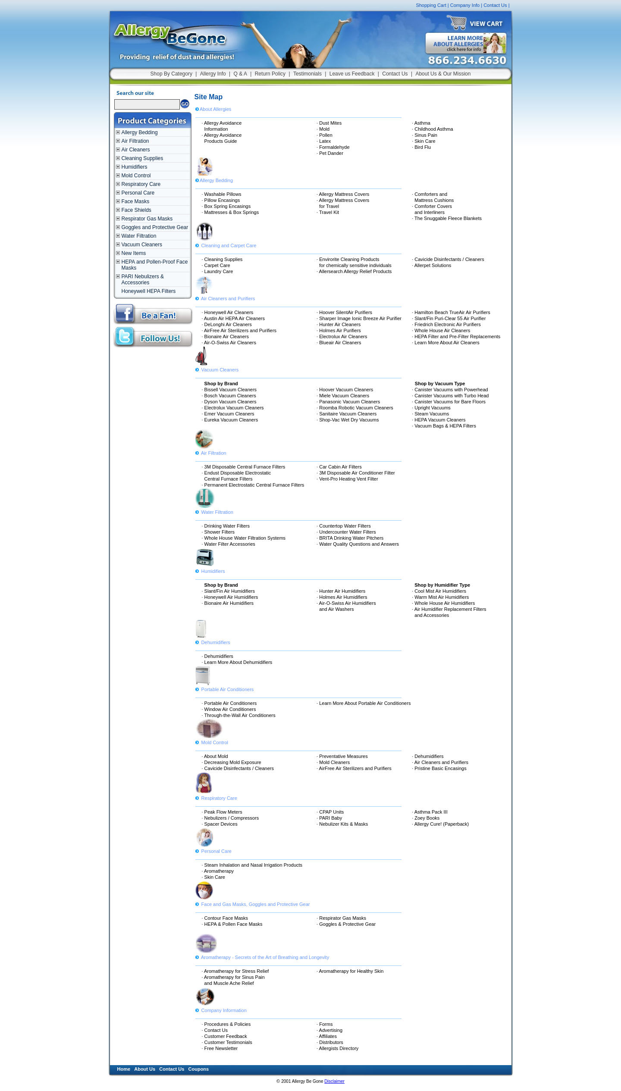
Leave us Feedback (352, 74)
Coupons (198, 1069)
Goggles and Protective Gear (155, 227)
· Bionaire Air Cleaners (225, 336)
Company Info (465, 5)
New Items (134, 253)
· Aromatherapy (218, 871)
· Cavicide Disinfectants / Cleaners (448, 259)
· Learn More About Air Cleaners (446, 342)
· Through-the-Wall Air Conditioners (239, 715)
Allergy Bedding (140, 132)
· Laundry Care (217, 271)
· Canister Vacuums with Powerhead (450, 389)
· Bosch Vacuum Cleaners (229, 395)
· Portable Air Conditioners (229, 703)
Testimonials (307, 74)
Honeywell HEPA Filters (149, 291)
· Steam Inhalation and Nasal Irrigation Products (252, 865)
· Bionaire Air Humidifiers (228, 603)
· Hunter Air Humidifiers (341, 591)
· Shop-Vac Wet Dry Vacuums (348, 419)
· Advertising (329, 1030)
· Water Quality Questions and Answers (358, 544)
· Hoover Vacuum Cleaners (345, 389)
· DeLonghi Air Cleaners (227, 324)
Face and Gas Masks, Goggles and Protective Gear (252, 901)
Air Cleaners (136, 150)
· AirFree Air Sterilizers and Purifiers (239, 330)
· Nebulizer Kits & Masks (342, 824)
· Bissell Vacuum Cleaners (229, 389)
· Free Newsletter (220, 1048)
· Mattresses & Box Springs (230, 212)
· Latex (324, 141)
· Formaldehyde (333, 147)
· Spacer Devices (220, 824)
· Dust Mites (329, 123)
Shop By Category (171, 74)
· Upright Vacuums (431, 407)
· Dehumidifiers (217, 656)
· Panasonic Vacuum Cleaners (348, 401)
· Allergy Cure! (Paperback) (440, 824)
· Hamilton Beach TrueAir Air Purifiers (451, 312)
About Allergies (213, 109)
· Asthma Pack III (430, 811)
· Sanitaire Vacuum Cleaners (346, 413)
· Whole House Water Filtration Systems (244, 538)
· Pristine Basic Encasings (439, 768)
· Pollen (324, 135)
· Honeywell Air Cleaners (228, 312)
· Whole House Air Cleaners (441, 330)
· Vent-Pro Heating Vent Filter (347, 478)
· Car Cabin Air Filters (339, 466)
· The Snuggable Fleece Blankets (447, 218)
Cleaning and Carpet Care (226, 242)
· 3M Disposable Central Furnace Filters (243, 466)
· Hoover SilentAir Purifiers (344, 312)
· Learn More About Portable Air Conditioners (364, 703)
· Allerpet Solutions (431, 265)
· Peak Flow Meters (222, 811)
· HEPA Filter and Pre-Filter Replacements (456, 336)
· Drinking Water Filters (226, 525)
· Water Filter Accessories (228, 544)
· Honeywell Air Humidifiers (230, 597)
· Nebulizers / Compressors (230, 818)
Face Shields (136, 210)
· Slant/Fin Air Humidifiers (228, 591)
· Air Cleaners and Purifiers (440, 762)
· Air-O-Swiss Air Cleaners (229, 342)
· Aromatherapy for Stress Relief (235, 971)
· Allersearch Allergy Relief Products (354, 271)
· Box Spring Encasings (226, 206)
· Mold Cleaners (333, 762)
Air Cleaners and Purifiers (225, 295)
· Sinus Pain (424, 135)
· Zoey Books (425, 818)
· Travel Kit (328, 212)
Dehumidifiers (212, 639)
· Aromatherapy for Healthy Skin (350, 971)
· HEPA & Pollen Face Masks (232, 924)
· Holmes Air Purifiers (339, 330)
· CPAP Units (330, 811)
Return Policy (270, 74)
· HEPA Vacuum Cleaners (438, 419)
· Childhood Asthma (432, 129)
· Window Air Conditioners (229, 709)
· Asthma (421, 123)
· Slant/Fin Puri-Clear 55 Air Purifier (449, 318)
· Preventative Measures (342, 756)
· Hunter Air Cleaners (339, 324)
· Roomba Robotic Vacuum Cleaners (355, 407)
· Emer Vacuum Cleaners (228, 413)
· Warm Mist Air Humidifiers (440, 597)
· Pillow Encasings (221, 200)
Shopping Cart (431, 5)
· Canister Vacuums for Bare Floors (449, 401)
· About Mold (215, 756)
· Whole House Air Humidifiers (443, 603)
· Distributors (330, 1042)
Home (124, 1069)
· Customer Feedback (224, 1036)
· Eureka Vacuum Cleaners (230, 419)
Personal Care (138, 193)
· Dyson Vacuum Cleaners (229, 401)
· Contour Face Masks (225, 918)
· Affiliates (327, 1036)
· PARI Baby (329, 818)
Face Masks (136, 201)
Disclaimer (334, 1081)
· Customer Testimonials (227, 1042)
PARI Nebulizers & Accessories (143, 280)
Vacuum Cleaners (142, 245)
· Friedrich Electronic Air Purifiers (446, 324)
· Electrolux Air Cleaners (342, 336)
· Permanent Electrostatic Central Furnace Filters (253, 484)
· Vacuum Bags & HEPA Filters (444, 425)
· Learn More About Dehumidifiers (237, 662)
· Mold (323, 129)
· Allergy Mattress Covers (343, 194)
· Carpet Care (216, 265)
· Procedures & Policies (226, 1024)
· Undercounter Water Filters (346, 531)
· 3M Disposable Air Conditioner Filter (356, 472)
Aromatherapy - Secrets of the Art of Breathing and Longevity (262, 954)
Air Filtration (135, 141)
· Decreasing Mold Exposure (231, 762)
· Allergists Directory (337, 1048)
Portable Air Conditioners (224, 686)
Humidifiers (134, 167)
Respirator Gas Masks (147, 219)
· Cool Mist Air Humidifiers (439, 591)
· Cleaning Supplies (222, 259)
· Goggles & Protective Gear (346, 924)
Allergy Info (213, 74)
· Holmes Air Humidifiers (342, 597)
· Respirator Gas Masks (341, 918)
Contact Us (495, 5)
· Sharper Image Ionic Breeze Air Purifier (359, 318)
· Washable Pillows (222, 194)
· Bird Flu (421, 147)
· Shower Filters (218, 531)
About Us (144, 1069)
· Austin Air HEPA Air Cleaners (233, 318)
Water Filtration (139, 236)
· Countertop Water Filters (344, 525)
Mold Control (136, 176)
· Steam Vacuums (430, 413)
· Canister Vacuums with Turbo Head (450, 395)
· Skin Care (423, 141)
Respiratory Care (141, 184)
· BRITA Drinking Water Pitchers (350, 538)
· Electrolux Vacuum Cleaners (233, 407)
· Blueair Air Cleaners (339, 342)
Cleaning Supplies (142, 158)
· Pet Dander (330, 153)
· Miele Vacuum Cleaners (343, 395)
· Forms (324, 1024)
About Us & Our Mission (442, 74)
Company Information (221, 1007)
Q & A (240, 74)
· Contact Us (215, 1030)
